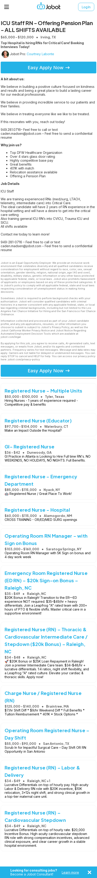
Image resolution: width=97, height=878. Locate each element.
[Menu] (7, 7)
